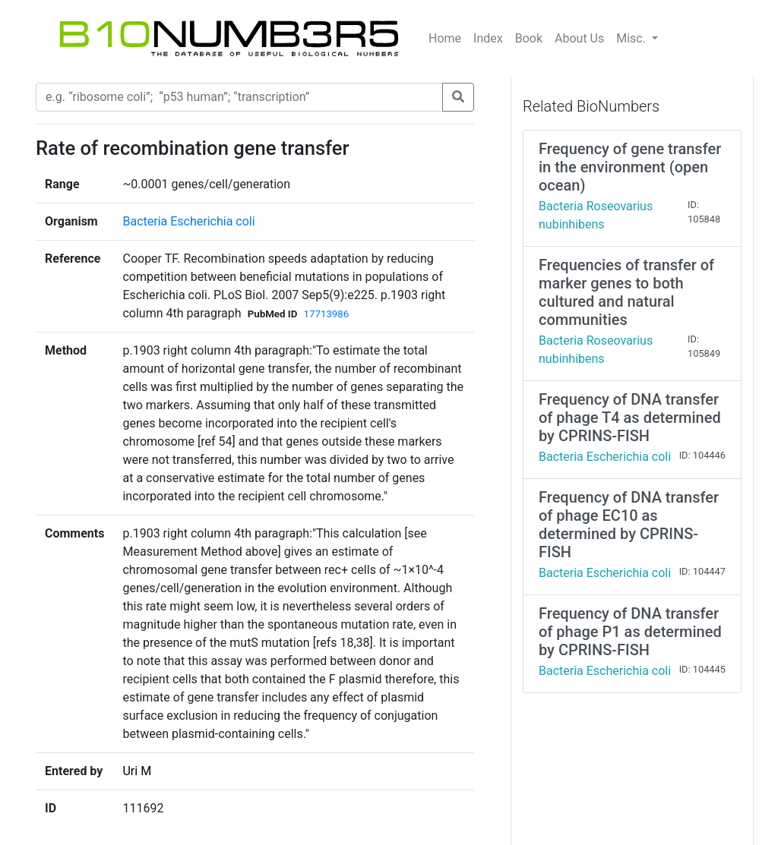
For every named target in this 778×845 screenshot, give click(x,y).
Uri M (136, 771)
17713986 (326, 314)
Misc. (632, 38)
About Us (579, 38)
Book (528, 38)
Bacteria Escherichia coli (188, 221)
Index (488, 38)
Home (445, 38)
